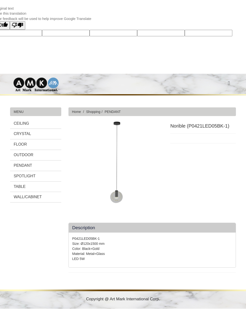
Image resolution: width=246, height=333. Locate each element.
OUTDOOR (23, 155)
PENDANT (23, 165)
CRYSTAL (22, 134)
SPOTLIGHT (25, 176)
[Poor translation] (17, 25)
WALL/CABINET (28, 197)
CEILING (21, 123)
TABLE (20, 187)
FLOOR (20, 144)
